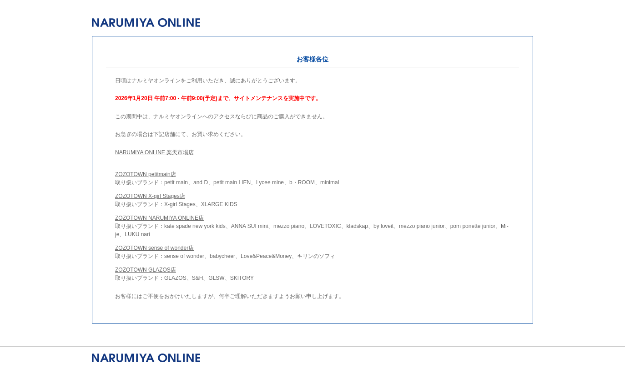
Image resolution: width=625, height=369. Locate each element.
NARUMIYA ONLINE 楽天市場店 (154, 152)
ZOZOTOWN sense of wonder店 (154, 248)
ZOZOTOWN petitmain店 (145, 174)
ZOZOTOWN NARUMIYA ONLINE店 (159, 218)
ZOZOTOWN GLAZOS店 (145, 270)
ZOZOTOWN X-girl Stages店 (150, 196)
